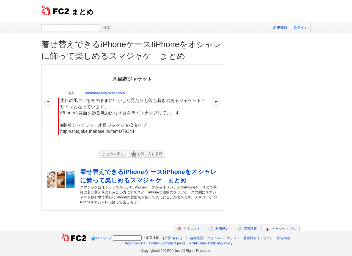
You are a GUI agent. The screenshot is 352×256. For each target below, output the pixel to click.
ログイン (300, 27)
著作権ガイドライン (258, 238)
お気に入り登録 (146, 154)
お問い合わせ (172, 238)
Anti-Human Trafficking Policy (210, 243)
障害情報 (250, 229)
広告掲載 (283, 238)
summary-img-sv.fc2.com (105, 93)
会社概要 (196, 238)
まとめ (83, 12)
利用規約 (222, 229)
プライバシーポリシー (223, 238)
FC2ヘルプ (104, 238)
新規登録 (280, 27)
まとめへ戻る (113, 154)
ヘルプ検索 (150, 237)
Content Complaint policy (167, 243)
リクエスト (192, 229)
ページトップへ (283, 229)
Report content (134, 243)
